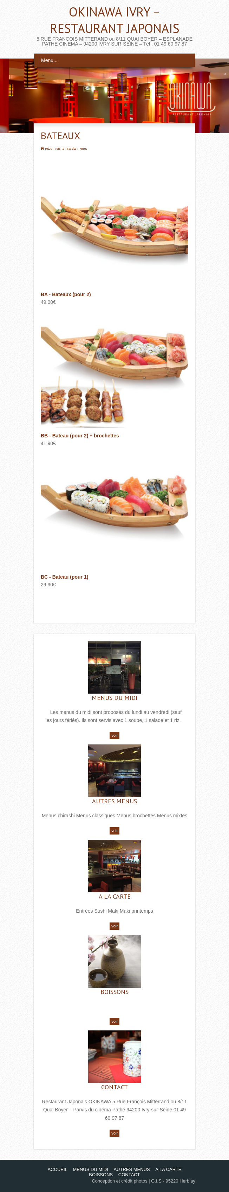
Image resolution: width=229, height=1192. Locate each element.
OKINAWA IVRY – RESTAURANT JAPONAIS (114, 20)
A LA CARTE (115, 896)
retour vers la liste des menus (66, 148)
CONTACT (114, 1087)
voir (114, 735)
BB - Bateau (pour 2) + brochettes (80, 435)
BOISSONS (114, 992)
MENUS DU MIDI (114, 698)
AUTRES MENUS (114, 801)
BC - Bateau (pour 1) (64, 577)
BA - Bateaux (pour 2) (66, 294)
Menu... (49, 60)
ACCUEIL (57, 1169)
